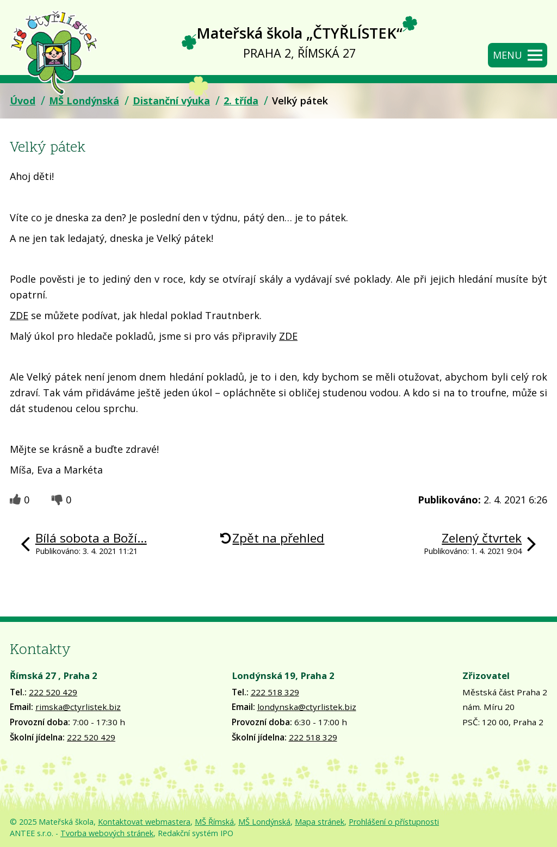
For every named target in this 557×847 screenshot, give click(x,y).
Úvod (22, 100)
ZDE (19, 315)
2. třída (241, 100)
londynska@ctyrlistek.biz (306, 706)
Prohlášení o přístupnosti (394, 822)
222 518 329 (275, 692)
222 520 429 (53, 692)
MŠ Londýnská (84, 100)
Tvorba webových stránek (106, 833)
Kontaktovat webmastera (144, 822)
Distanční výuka (171, 100)
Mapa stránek (319, 822)
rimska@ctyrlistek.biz (78, 706)
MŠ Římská (214, 822)
